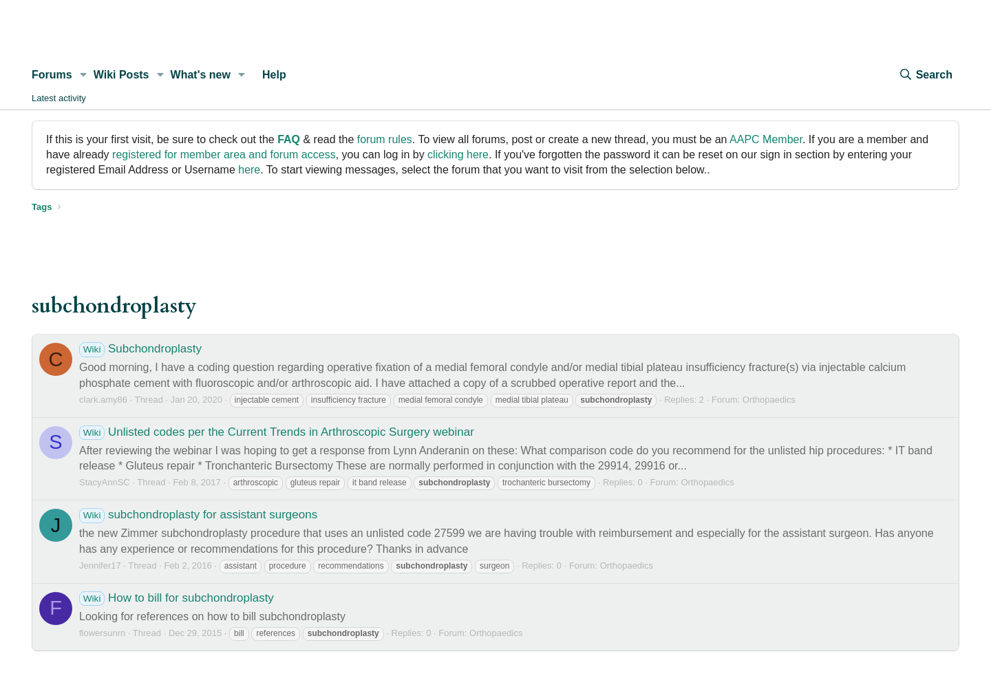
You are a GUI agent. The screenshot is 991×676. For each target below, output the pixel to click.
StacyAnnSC (104, 482)
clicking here (458, 154)
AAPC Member (765, 139)
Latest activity (59, 98)
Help (274, 75)
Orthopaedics (769, 399)
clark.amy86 (103, 399)
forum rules (384, 139)
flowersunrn (102, 633)
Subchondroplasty (140, 348)
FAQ (288, 139)
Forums (52, 75)
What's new (201, 75)
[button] (84, 75)
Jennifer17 (100, 565)
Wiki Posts (121, 75)
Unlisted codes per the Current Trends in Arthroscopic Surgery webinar (276, 432)
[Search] (925, 75)
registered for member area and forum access (224, 154)
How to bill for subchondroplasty (176, 597)
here (249, 170)
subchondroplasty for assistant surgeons (198, 514)
